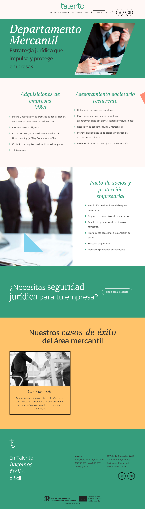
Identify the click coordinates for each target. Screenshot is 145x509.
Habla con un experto (117, 291)
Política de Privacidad (118, 464)
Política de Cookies (116, 467)
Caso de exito (40, 391)
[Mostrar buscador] (112, 12)
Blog (86, 12)
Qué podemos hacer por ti (59, 12)
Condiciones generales (118, 460)
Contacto (99, 12)
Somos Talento (77, 12)
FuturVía (77, 503)
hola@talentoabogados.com (89, 460)
